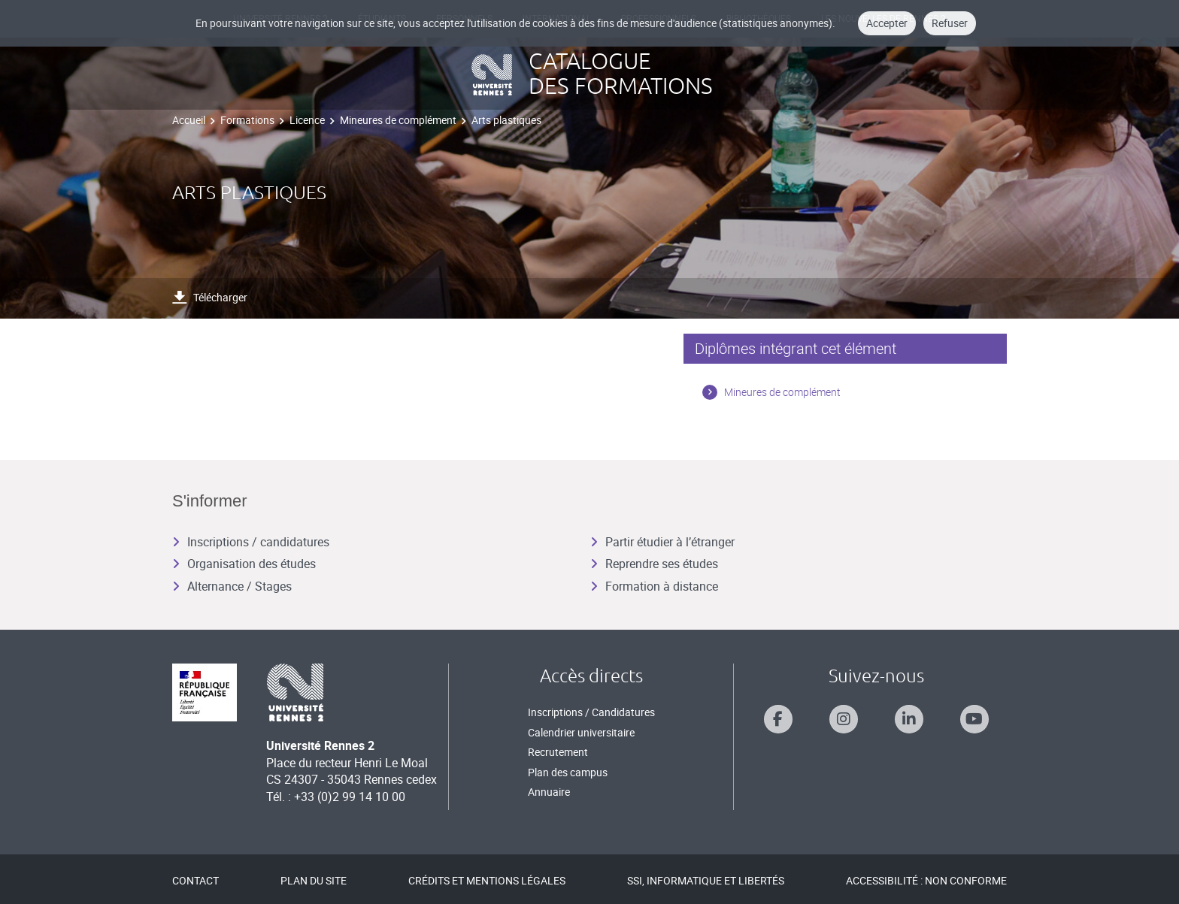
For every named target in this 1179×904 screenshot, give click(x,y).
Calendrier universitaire (581, 732)
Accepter (887, 23)
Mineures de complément (398, 120)
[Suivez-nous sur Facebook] (778, 719)
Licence (307, 120)
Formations (247, 120)
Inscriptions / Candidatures (591, 712)
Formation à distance (654, 586)
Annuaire (549, 792)
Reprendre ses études (654, 563)
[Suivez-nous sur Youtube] (974, 719)
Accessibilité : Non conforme (926, 880)
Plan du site (313, 880)
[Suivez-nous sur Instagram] (843, 719)
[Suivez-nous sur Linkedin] (909, 719)
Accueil (188, 120)
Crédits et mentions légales (486, 880)
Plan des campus (568, 772)
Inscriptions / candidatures (250, 542)
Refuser (950, 23)
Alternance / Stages (232, 586)
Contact (195, 880)
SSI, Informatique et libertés (705, 880)
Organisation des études (244, 563)
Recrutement (558, 752)
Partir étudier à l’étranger (662, 542)
